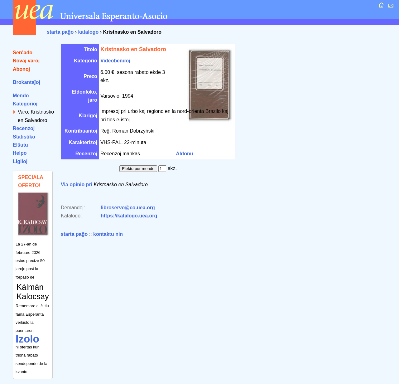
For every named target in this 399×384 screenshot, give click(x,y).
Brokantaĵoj (26, 82)
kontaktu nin (108, 234)
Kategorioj (25, 103)
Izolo (27, 339)
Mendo (21, 95)
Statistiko (24, 136)
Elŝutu (20, 145)
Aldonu (184, 153)
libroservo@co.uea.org (128, 207)
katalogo (88, 32)
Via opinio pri (76, 184)
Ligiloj (20, 161)
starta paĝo (60, 32)
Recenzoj (24, 128)
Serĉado (22, 52)
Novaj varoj (26, 60)
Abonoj (21, 69)
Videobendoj (115, 60)
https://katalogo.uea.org (129, 215)
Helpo (19, 153)
